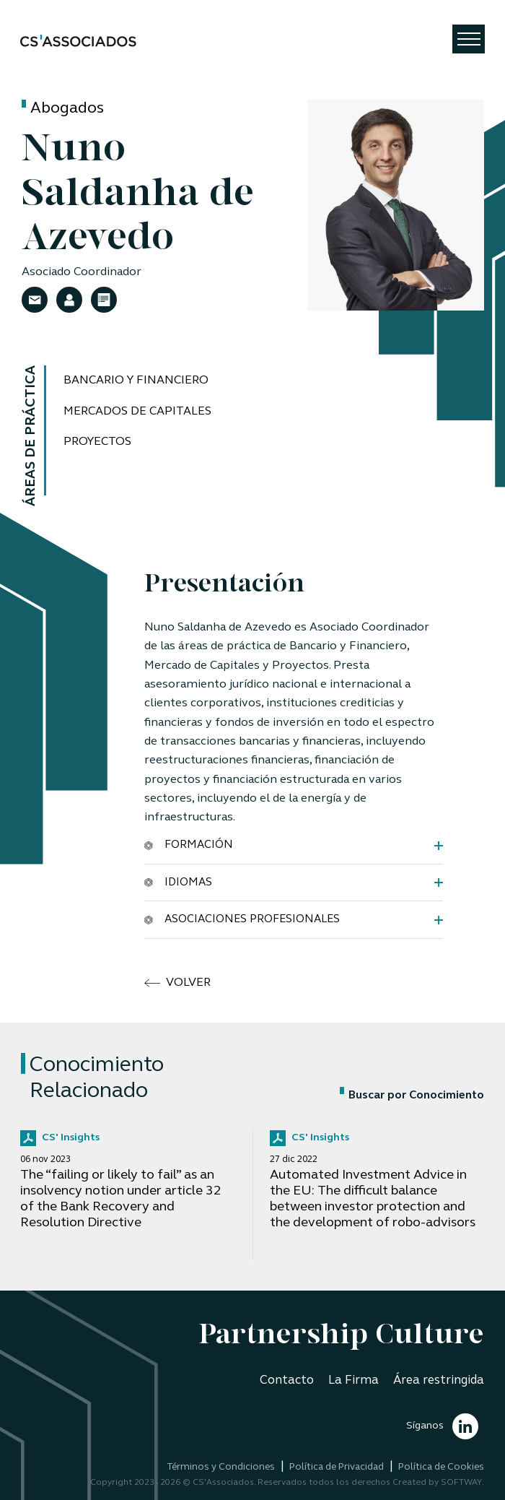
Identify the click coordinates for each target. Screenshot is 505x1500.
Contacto (287, 1380)
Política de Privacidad (336, 1467)
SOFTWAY (461, 1482)
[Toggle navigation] (468, 39)
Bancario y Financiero (135, 380)
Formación (188, 845)
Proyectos (97, 442)
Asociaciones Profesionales (242, 920)
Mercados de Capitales (137, 411)
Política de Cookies (441, 1467)
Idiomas (178, 882)
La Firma (353, 1380)
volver (177, 983)
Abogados (67, 108)
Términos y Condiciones (221, 1467)
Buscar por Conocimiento (412, 1095)
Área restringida (438, 1380)
